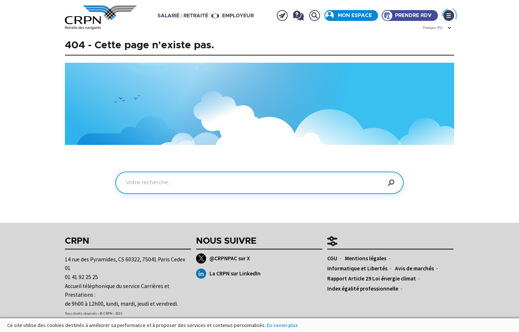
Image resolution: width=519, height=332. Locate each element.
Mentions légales (365, 258)
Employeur (238, 15)
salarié (168, 15)
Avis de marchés (414, 268)
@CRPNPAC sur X (223, 258)
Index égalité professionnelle (362, 288)
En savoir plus (282, 325)
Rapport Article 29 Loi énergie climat (371, 278)
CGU (332, 258)
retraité (195, 15)
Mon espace (355, 15)
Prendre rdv (413, 15)
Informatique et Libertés (357, 268)
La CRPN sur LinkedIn (228, 274)
